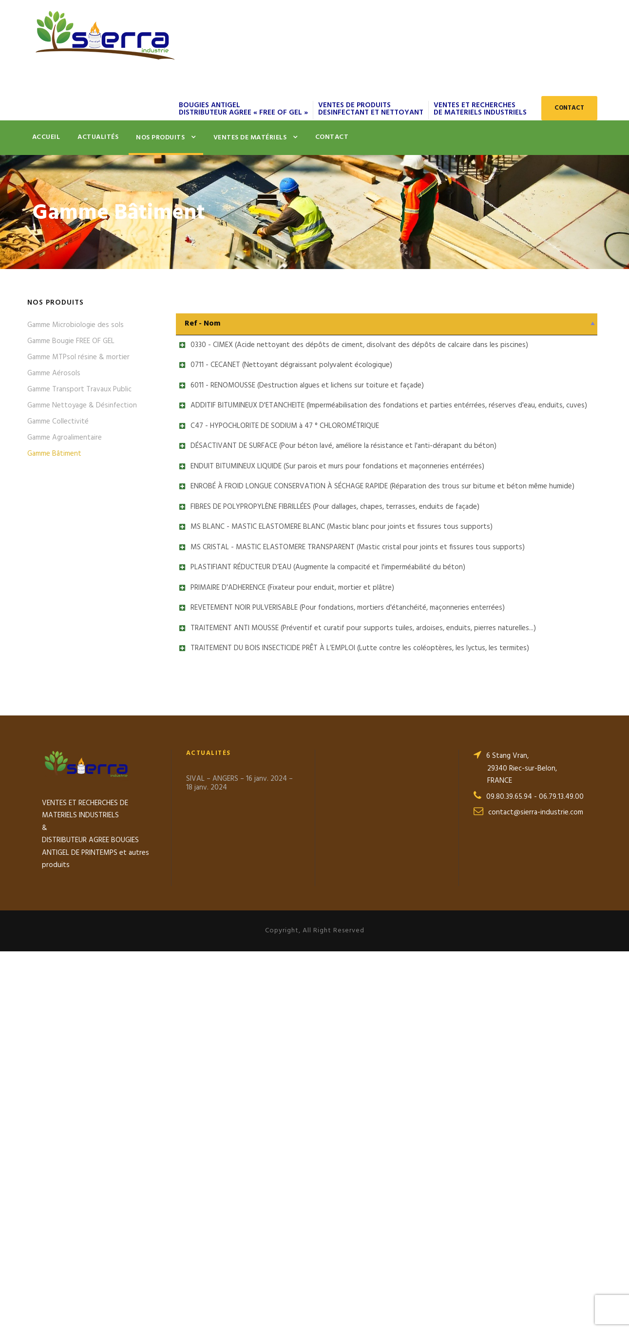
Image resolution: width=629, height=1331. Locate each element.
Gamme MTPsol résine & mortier (78, 357)
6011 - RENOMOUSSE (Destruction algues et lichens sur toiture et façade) (297, 433)
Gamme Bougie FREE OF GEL (70, 341)
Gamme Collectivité (58, 421)
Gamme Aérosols (53, 373)
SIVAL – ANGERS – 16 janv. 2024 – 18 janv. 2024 (239, 1163)
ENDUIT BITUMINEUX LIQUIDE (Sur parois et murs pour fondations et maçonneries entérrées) (328, 609)
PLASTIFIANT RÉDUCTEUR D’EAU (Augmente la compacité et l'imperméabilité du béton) (318, 828)
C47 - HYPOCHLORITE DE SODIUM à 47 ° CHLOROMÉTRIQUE (275, 520)
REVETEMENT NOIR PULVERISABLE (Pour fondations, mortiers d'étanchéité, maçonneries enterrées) (338, 916)
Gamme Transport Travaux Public (79, 389)
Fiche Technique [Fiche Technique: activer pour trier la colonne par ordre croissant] (553, 323)
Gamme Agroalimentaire (64, 438)
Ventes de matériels (250, 137)
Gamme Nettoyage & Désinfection (82, 405)
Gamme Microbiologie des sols (75, 325)
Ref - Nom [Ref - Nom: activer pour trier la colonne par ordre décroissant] (202, 323)
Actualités (97, 137)
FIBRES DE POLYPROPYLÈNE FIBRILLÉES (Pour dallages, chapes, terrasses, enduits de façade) (325, 696)
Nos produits (160, 137)
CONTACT (569, 108)
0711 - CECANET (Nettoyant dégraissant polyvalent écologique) (281, 389)
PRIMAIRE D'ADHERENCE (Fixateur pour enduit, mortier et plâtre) (282, 872)
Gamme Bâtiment (54, 454)
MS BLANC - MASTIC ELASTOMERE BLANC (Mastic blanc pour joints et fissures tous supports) (332, 740)
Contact (332, 137)
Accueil (46, 137)
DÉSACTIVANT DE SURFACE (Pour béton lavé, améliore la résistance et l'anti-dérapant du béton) (334, 565)
